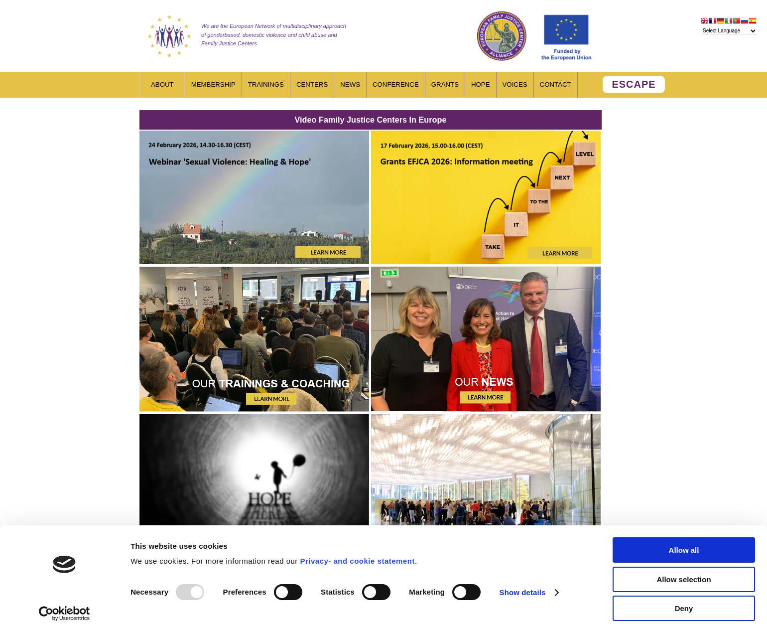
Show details (523, 586)
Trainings (266, 84)
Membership (213, 84)
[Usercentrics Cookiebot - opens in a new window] (64, 607)
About (162, 84)
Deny (684, 602)
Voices (515, 84)
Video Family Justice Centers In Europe (371, 119)
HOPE (480, 84)
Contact (555, 84)
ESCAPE (633, 84)
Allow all (684, 544)
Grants (445, 84)
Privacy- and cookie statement (357, 555)
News (350, 84)
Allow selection (683, 573)
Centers (312, 84)
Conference (396, 84)
